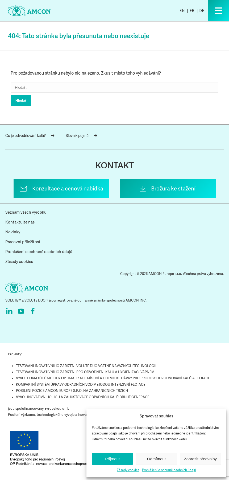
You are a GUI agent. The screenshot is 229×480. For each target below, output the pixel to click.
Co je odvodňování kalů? (29, 135)
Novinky (12, 232)
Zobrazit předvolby (200, 459)
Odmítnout (156, 459)
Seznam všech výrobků (26, 212)
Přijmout (112, 459)
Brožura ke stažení (173, 188)
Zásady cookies (128, 470)
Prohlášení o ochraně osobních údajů (169, 470)
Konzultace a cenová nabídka (67, 188)
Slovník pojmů (81, 135)
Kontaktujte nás (20, 222)
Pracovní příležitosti (23, 242)
